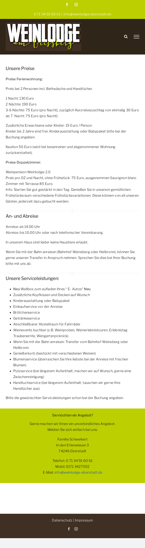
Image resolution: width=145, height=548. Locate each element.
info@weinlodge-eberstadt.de (87, 14)
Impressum (84, 520)
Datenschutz (62, 520)
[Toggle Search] (126, 36)
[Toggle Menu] (136, 36)
